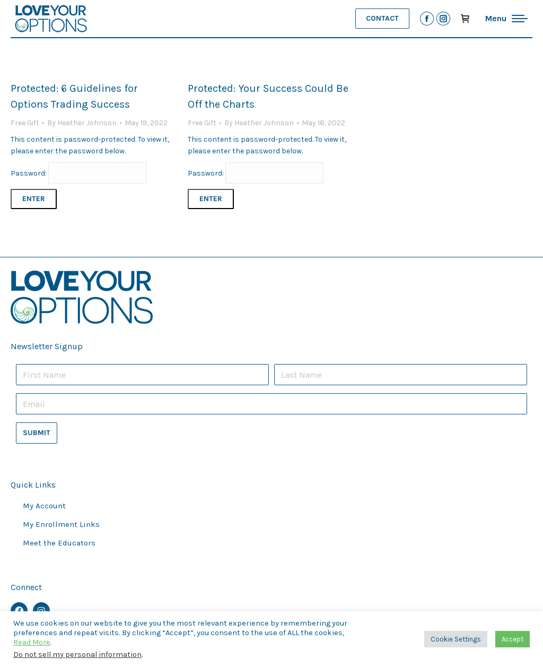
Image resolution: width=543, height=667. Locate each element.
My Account (44, 505)
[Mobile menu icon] (506, 18)
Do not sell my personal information (77, 654)
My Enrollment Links (61, 524)
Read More (31, 642)
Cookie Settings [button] (456, 639)
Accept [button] (512, 639)
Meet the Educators (59, 543)
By (82, 122)
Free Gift (25, 122)
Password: (78, 173)
